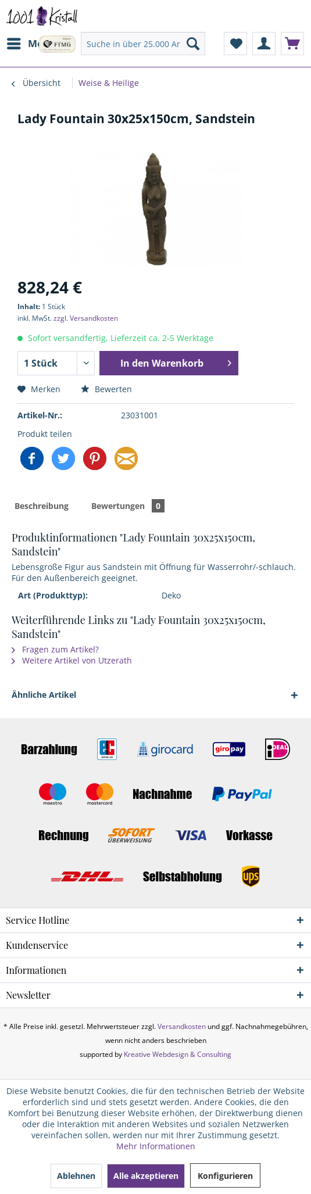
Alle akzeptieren (145, 1175)
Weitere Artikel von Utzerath (72, 660)
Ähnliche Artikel (44, 694)
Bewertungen (128, 505)
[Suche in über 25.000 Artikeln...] (143, 43)
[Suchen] (193, 43)
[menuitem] (31, 43)
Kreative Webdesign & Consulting (177, 1054)
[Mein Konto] (264, 43)
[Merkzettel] (235, 43)
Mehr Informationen (155, 1146)
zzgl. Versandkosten (85, 318)
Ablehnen (76, 1175)
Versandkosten (182, 1026)
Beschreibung (42, 505)
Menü (31, 42)
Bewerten (106, 389)
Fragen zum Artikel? (55, 649)
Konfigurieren (225, 1175)
